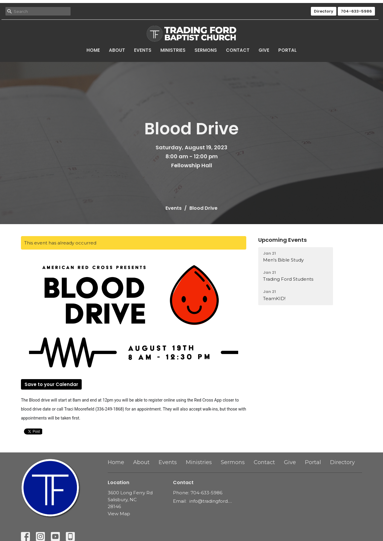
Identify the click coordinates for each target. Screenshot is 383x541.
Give (264, 50)
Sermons (205, 50)
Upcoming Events (282, 240)
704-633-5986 (356, 11)
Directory (323, 11)
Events (142, 50)
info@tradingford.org (210, 501)
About (117, 50)
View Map (119, 513)
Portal (287, 50)
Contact (238, 50)
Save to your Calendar (51, 384)
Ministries (173, 50)
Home (93, 50)
